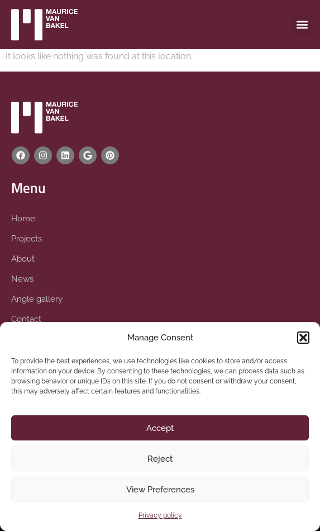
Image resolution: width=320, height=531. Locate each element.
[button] (303, 337)
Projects (26, 239)
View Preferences (160, 490)
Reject (160, 459)
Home (23, 219)
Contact (26, 319)
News (22, 279)
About (23, 259)
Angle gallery (37, 299)
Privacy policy (160, 515)
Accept (160, 428)
